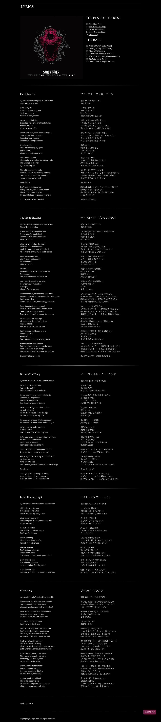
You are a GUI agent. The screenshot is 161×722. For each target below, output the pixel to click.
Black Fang (93, 35)
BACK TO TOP (150, 712)
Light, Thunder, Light (97, 32)
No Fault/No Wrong (96, 29)
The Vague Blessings (97, 27)
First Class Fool (95, 24)
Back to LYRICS (26, 703)
